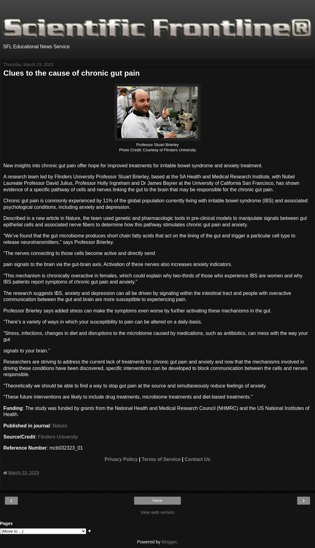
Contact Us (197, 459)
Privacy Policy (121, 459)
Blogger (169, 541)
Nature (60, 425)
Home (157, 500)
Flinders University (58, 436)
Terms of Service (161, 459)
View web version (157, 512)
